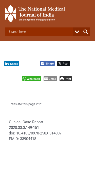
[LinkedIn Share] (11, 63)
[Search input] (40, 31)
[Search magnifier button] (85, 31)
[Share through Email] (50, 78)
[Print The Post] (66, 78)
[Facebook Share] (47, 63)
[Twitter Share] (63, 63)
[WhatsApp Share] (31, 78)
